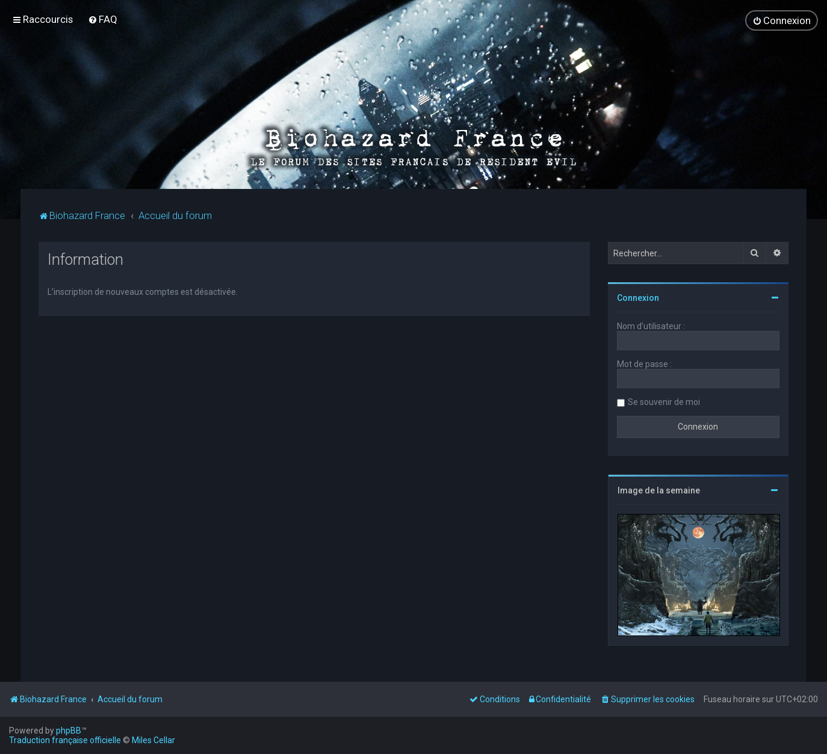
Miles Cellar (153, 740)
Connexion (638, 297)
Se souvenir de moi (664, 401)
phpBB (68, 730)
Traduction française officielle (65, 740)
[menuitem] (102, 19)
